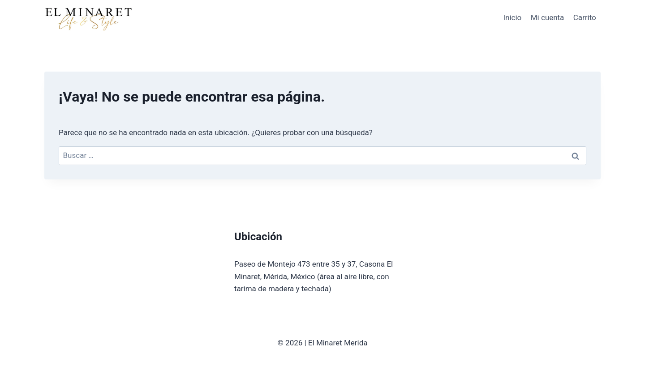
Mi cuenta (547, 17)
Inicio (512, 17)
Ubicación (258, 236)
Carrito (584, 17)
